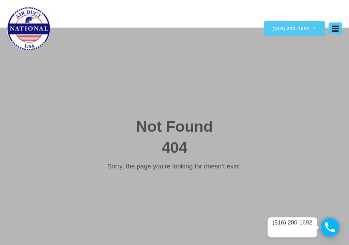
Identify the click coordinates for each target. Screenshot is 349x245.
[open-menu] (335, 28)
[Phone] (330, 227)
